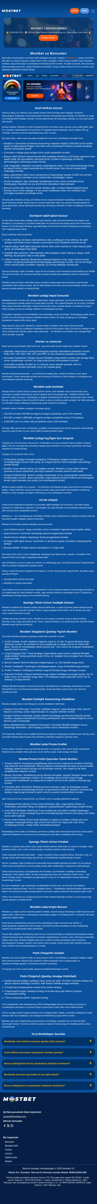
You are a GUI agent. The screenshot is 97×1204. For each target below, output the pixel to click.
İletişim (8, 1161)
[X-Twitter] (8, 1125)
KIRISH (84, 11)
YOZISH (75, 11)
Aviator (8, 1149)
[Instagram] (11, 1125)
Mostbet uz (71, 58)
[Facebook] (4, 1125)
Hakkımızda (11, 1157)
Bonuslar (9, 1142)
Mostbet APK (11, 1145)
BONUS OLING (48, 38)
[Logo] (11, 10)
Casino (8, 1153)
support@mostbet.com (14, 1116)
